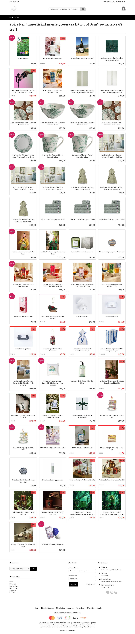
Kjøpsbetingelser (47, 608)
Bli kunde (12, 584)
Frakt (37, 608)
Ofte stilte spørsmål (94, 608)
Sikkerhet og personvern (65, 608)
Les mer (92, 627)
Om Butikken (13, 589)
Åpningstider (13, 586)
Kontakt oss (13, 593)
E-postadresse (73, 568)
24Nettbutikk (71, 631)
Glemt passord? (91, 584)
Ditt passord (73, 576)
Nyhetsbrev (80, 608)
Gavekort (12, 591)
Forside (11, 17)
